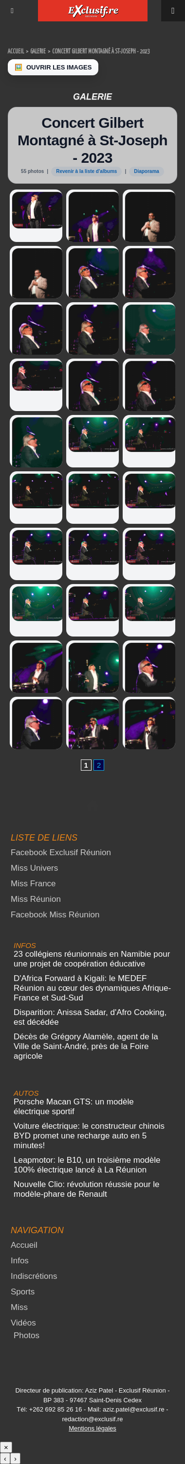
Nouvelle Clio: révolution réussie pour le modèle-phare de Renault (87, 1189)
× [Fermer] (6, 1447)
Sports (23, 1291)
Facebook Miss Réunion (55, 914)
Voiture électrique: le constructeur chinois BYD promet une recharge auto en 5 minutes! (89, 1135)
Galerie (38, 52)
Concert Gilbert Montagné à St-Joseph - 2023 (100, 52)
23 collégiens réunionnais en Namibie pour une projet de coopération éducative (92, 958)
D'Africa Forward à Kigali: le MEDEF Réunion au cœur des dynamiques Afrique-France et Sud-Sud (92, 988)
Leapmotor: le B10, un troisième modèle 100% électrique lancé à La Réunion (87, 1164)
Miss (19, 1307)
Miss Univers (34, 868)
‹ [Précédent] (5, 1458)
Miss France (33, 883)
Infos (20, 1260)
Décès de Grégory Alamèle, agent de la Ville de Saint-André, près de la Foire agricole (86, 1046)
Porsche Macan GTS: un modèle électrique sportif (74, 1106)
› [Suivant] (15, 1458)
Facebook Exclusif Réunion (61, 852)
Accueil (16, 52)
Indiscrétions (34, 1276)
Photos (26, 1335)
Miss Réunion (36, 899)
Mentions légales (92, 1428)
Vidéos (23, 1322)
